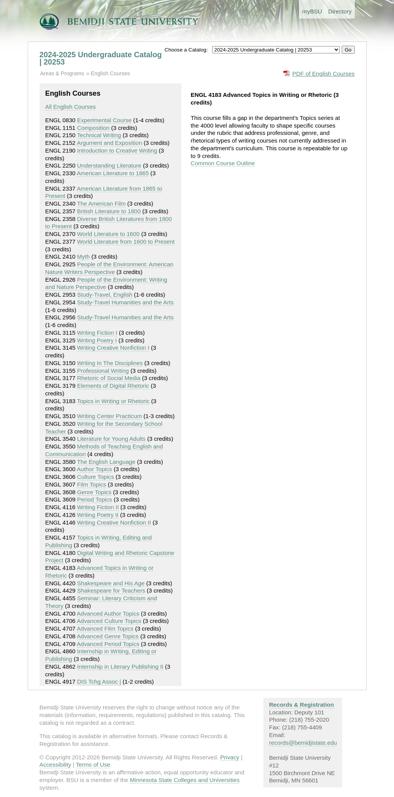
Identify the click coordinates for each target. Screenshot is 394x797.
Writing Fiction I (97, 332)
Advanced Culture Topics (109, 621)
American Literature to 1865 (113, 173)
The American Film (101, 203)
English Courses (110, 73)
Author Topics (94, 469)
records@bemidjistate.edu (303, 742)
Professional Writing (103, 370)
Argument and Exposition (109, 142)
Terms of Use (93, 764)
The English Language (106, 461)
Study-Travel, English (105, 294)
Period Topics (94, 499)
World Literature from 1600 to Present (126, 241)
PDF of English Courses (323, 73)
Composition (93, 128)
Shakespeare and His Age (111, 583)
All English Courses (70, 106)
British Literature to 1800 (109, 211)
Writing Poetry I (97, 340)
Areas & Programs (62, 73)
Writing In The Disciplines (110, 363)
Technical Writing (99, 135)
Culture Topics (95, 476)
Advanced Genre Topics (108, 636)
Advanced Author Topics (108, 613)
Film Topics (91, 484)
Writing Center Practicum (109, 416)
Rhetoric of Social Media (109, 378)
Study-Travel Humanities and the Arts (125, 302)
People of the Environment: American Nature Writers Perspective (109, 268)
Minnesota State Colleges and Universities (184, 780)
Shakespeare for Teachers (111, 590)
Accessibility (55, 764)
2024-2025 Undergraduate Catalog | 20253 (101, 58)
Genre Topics (94, 492)
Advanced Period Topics (108, 644)
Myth (83, 256)
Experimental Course (104, 120)
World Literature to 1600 (108, 234)
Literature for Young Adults (111, 438)
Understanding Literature (109, 165)
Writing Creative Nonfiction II (114, 522)
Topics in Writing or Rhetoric (113, 401)
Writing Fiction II (98, 507)
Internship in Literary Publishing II (120, 666)
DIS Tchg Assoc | (99, 681)
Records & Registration (301, 704)
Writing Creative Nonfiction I (113, 347)
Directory (340, 11)
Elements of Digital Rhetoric (113, 385)
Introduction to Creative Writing (117, 150)
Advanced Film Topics (105, 628)
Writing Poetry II (98, 514)
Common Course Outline (223, 163)
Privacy (229, 757)
